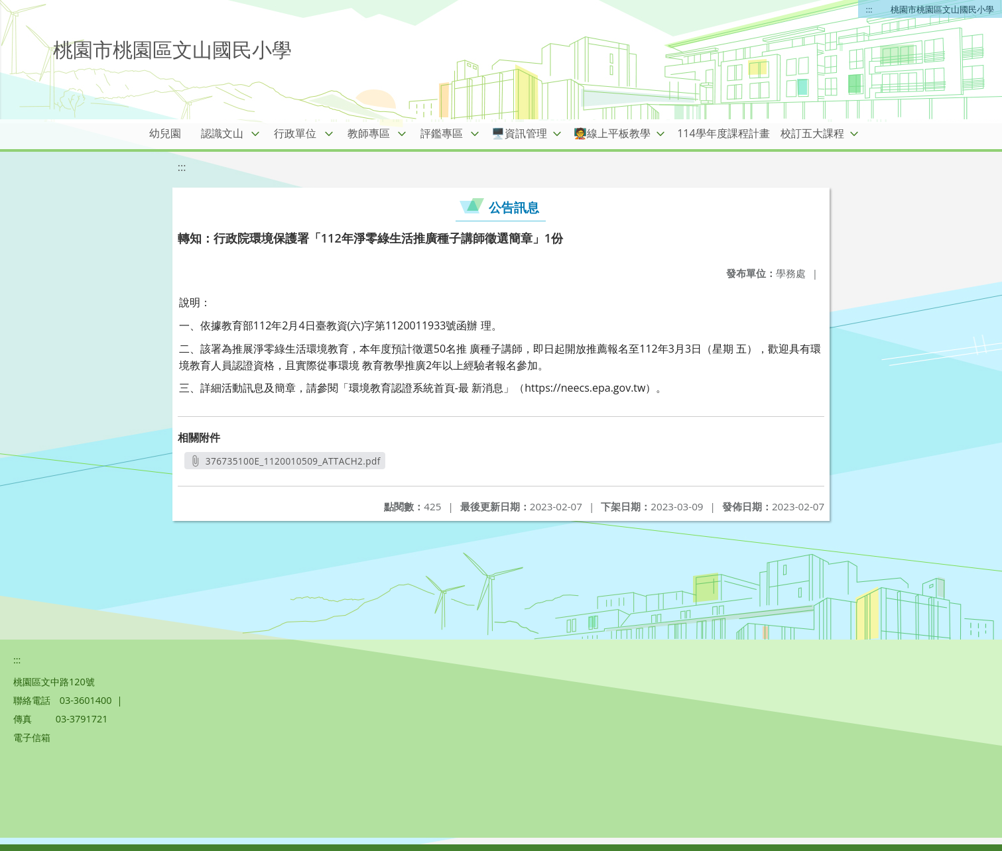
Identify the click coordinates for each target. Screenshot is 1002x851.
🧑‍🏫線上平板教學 (612, 133)
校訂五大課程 (812, 133)
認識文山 (222, 133)
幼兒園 (165, 133)
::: (869, 9)
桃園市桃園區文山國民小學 (942, 9)
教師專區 (368, 133)
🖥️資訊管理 (519, 133)
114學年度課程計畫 (723, 133)
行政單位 (295, 133)
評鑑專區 (441, 133)
